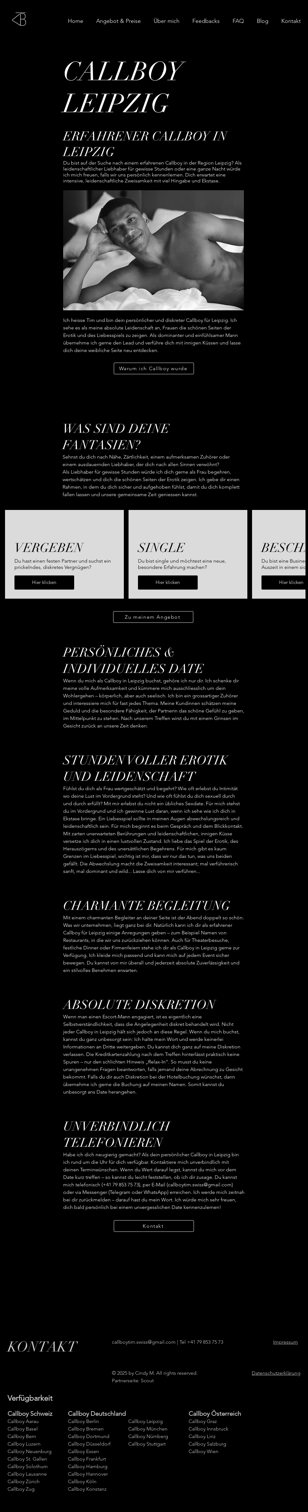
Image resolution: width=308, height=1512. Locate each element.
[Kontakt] (154, 1226)
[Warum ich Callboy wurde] (154, 368)
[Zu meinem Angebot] (153, 617)
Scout (147, 1380)
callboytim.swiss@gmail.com (200, 1185)
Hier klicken (44, 582)
